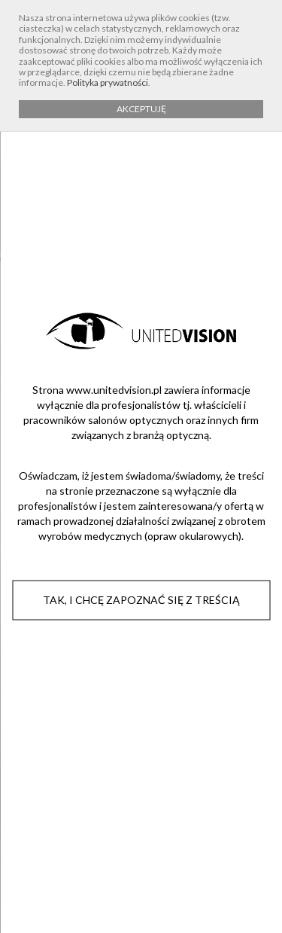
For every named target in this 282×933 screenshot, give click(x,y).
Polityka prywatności (107, 82)
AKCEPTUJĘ (141, 108)
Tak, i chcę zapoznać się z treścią (141, 599)
